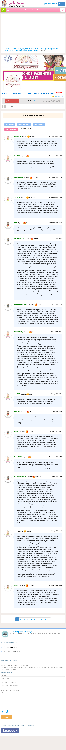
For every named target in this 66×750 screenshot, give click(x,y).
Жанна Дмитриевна (21, 304)
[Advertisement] (33, 32)
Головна (7, 49)
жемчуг (16, 431)
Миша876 (17, 136)
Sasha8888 (18, 457)
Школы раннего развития (49, 49)
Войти (61, 4)
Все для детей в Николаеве (28, 49)
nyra (15, 531)
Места (14, 49)
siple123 (17, 394)
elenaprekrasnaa (20, 476)
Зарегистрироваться (50, 4)
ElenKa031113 (19, 238)
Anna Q (16, 585)
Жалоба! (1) (58, 96)
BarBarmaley (18, 177)
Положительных (11, 129)
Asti (15, 222)
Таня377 (17, 156)
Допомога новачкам (12, 651)
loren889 (17, 412)
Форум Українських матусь (21, 631)
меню (11, 106)
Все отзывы (10, 124)
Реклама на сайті (11, 647)
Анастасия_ (18, 332)
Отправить (6, 717)
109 (34, 100)
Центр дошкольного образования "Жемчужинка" (21, 50)
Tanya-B (17, 197)
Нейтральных (39, 124)
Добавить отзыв (12, 101)
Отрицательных (23, 124)
